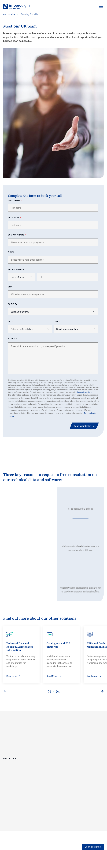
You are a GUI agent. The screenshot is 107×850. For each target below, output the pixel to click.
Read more (11, 676)
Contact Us (9, 758)
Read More (52, 676)
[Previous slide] (5, 692)
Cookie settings (93, 846)
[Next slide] (102, 692)
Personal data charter (85, 392)
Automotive (9, 14)
